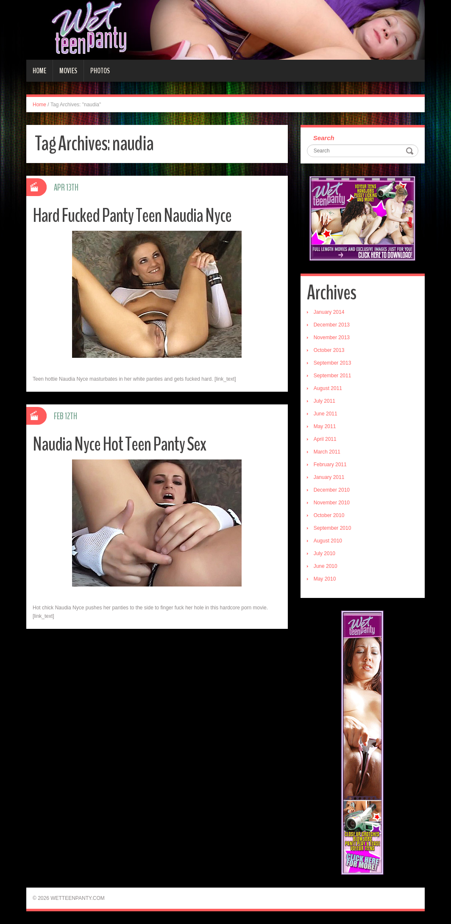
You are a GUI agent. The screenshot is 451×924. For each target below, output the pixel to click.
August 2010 (328, 541)
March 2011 (327, 452)
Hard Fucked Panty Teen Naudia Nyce (132, 216)
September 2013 (332, 363)
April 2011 (325, 439)
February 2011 (330, 465)
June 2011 (325, 414)
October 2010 (329, 515)
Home (39, 71)
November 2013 (332, 337)
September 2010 (332, 528)
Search (323, 137)
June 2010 (325, 566)
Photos (100, 71)
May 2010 (325, 579)
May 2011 (325, 426)
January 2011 (329, 477)
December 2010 (332, 490)
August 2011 (328, 388)
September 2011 (332, 376)
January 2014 (329, 312)
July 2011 (324, 401)
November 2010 (332, 503)
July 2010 (324, 553)
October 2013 (329, 350)
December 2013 (332, 325)
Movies (68, 71)
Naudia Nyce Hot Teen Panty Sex (119, 444)
